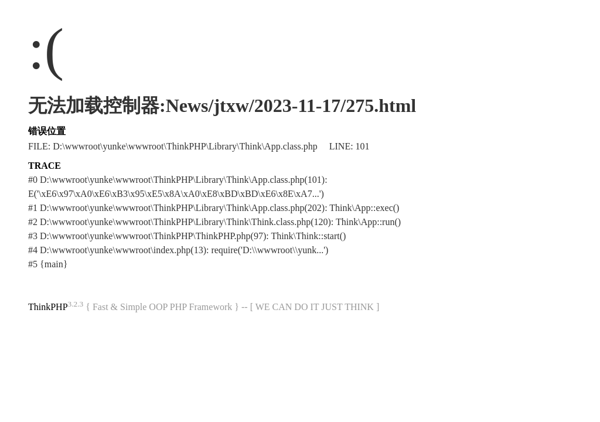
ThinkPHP (48, 307)
